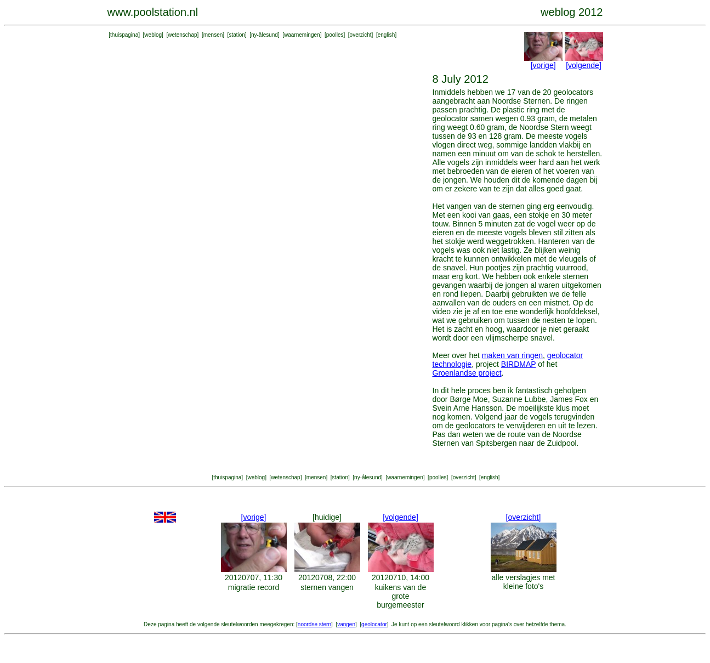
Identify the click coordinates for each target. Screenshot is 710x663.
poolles (335, 35)
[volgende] (583, 65)
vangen (346, 624)
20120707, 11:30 (253, 577)
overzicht (361, 35)
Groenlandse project (467, 373)
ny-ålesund (264, 35)
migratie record (253, 587)
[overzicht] (523, 517)
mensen (213, 35)
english (386, 35)
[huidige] (327, 517)
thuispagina (124, 35)
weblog (153, 35)
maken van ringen (512, 355)
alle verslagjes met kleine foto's (523, 582)
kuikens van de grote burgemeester (400, 596)
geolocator (374, 624)
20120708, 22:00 (327, 577)
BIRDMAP (518, 364)
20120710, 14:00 (400, 577)
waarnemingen (302, 35)
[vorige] (543, 65)
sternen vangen (327, 587)
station (237, 35)
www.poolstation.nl (152, 12)
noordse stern (314, 624)
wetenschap (182, 35)
